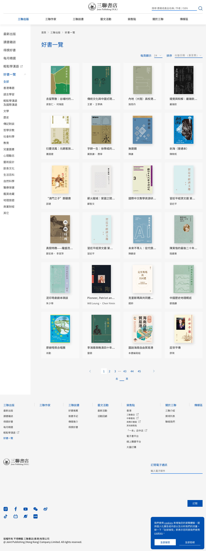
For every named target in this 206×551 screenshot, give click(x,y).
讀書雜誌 (9, 42)
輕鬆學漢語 (11, 66)
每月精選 (9, 58)
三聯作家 (50, 19)
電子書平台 (133, 436)
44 (132, 371)
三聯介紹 (170, 410)
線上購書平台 (134, 441)
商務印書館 (132, 421)
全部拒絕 (190, 542)
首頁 (43, 32)
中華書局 (131, 418)
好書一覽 (9, 74)
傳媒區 (184, 19)
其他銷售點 (132, 425)
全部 (6, 82)
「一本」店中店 (135, 430)
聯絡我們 (170, 421)
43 (124, 371)
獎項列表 (170, 416)
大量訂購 (131, 447)
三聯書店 (131, 414)
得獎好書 (9, 50)
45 (139, 371)
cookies (168, 522)
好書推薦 (73, 410)
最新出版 (9, 34)
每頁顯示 (145, 55)
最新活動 (102, 410)
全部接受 (165, 542)
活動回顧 (102, 416)
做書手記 (73, 416)
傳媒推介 (73, 421)
